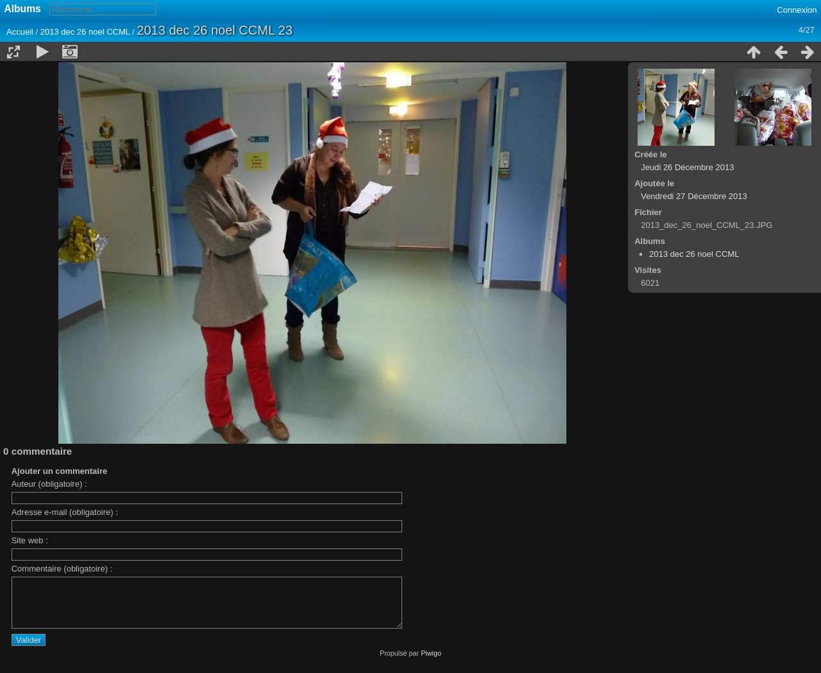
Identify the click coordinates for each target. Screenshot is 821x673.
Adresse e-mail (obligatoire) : (65, 512)
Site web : (30, 540)
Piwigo (431, 663)
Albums (22, 8)
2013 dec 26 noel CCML (85, 32)
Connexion (797, 10)
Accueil (19, 32)
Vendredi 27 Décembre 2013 (694, 196)
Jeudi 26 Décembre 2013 (687, 167)
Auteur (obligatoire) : (49, 484)
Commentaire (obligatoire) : (62, 568)
